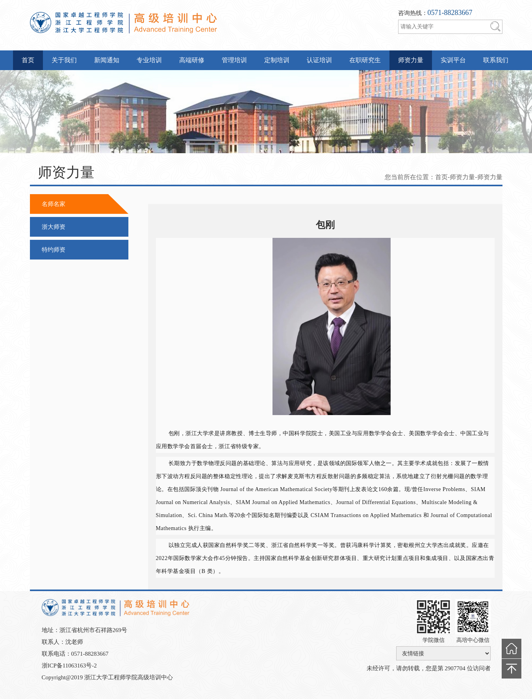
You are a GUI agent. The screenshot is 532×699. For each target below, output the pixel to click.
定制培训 (276, 60)
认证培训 (319, 60)
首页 (28, 60)
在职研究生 (365, 60)
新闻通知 (106, 60)
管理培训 (234, 60)
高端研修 (191, 60)
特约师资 (53, 250)
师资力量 (410, 60)
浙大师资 (53, 227)
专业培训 (149, 60)
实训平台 (453, 60)
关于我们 (64, 60)
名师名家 (53, 204)
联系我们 (495, 60)
